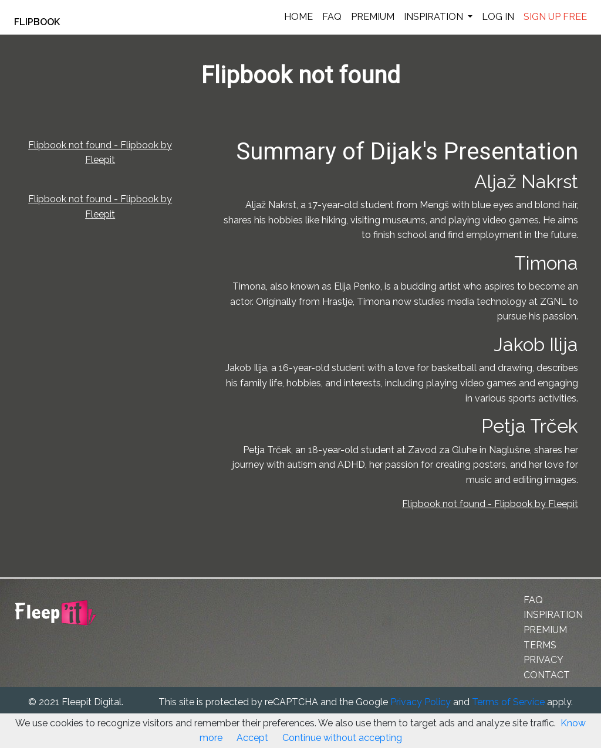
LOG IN (498, 16)
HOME (298, 16)
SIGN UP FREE (555, 16)
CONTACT (547, 675)
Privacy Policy (420, 702)
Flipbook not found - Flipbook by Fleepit (490, 503)
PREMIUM (372, 16)
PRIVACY (543, 659)
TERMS (540, 645)
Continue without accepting (342, 737)
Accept (252, 737)
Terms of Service (508, 702)
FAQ (332, 16)
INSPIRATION (434, 16)
